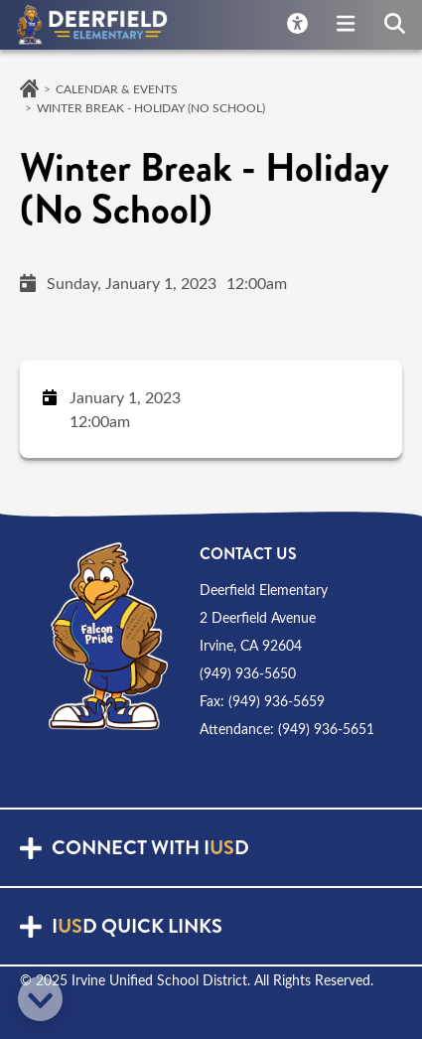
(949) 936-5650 (248, 673)
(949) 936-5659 (276, 700)
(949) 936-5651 (326, 728)
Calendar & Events (117, 88)
